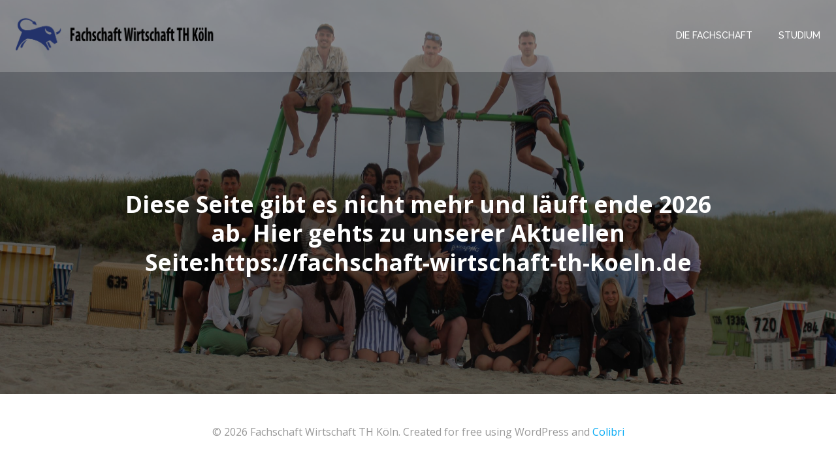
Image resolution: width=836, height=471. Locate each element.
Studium (799, 35)
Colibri (608, 432)
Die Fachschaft (714, 35)
